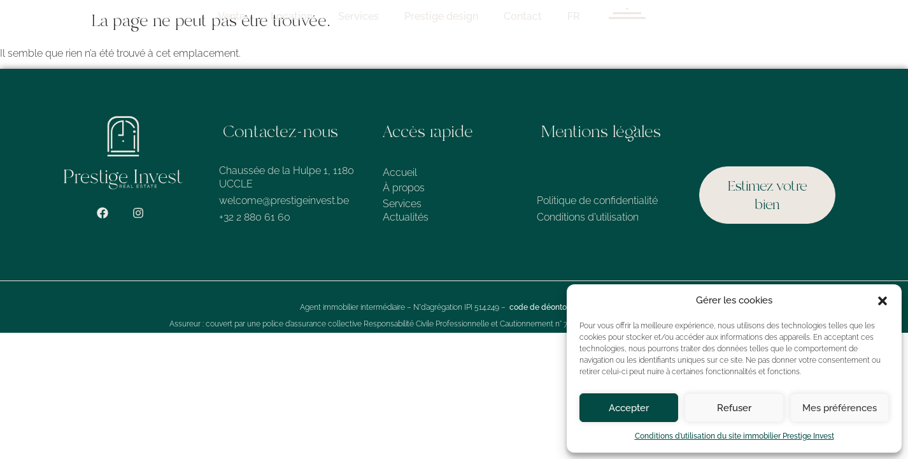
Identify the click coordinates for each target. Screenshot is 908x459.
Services (568, 16)
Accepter (629, 408)
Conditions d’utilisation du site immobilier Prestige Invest (734, 436)
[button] (882, 301)
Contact (733, 16)
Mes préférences (839, 408)
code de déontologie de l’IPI (558, 308)
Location (502, 16)
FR (783, 16)
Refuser (734, 408)
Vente (441, 16)
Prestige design (651, 16)
